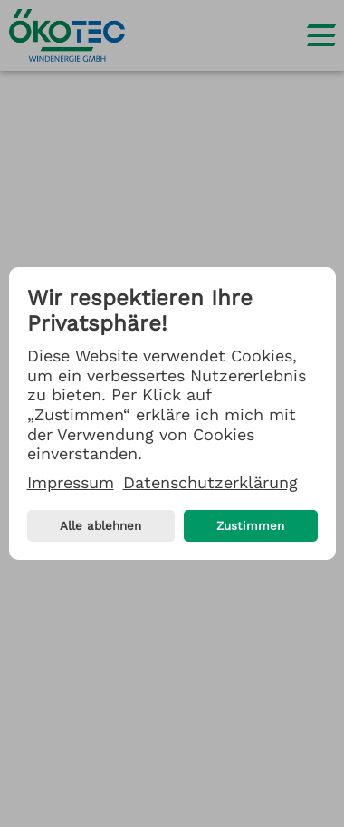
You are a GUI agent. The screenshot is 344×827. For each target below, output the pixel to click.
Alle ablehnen (100, 526)
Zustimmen (250, 526)
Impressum (70, 482)
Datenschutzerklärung (210, 482)
